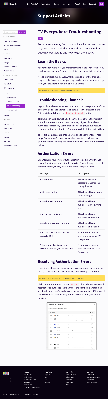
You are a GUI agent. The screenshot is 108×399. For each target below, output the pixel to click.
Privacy (35, 394)
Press (67, 385)
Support (92, 4)
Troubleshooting (13, 106)
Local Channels (13, 101)
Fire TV (47, 380)
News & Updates (71, 374)
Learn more (48, 90)
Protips (7, 141)
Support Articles (92, 382)
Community (90, 380)
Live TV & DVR (32, 4)
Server (56, 4)
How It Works (28, 382)
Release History (70, 377)
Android (47, 382)
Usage (6, 62)
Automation (9, 71)
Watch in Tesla (28, 385)
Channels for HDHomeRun (32, 387)
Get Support (90, 374)
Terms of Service (26, 394)
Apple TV (47, 374)
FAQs (6, 49)
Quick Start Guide (11, 41)
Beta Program (70, 382)
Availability (11, 97)
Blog (84, 4)
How (64, 4)
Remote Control (10, 67)
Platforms (8, 58)
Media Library (46, 4)
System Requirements (12, 45)
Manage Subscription (93, 377)
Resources (8, 128)
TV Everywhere (9, 88)
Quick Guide (8, 80)
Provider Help (12, 110)
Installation (9, 84)
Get (101, 4)
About (77, 4)
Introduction (9, 124)
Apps (70, 4)
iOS (46, 377)
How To (7, 115)
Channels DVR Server (30, 380)
